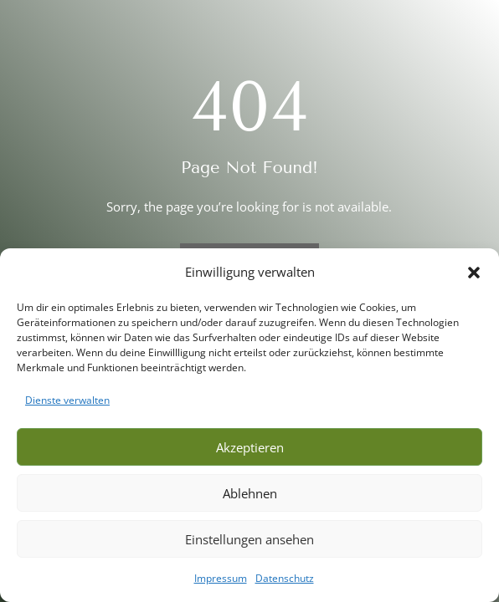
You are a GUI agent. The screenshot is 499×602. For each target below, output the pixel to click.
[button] (474, 272)
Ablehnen (250, 493)
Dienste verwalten (67, 400)
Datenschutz (284, 578)
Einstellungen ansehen (249, 539)
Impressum (220, 578)
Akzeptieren (250, 447)
